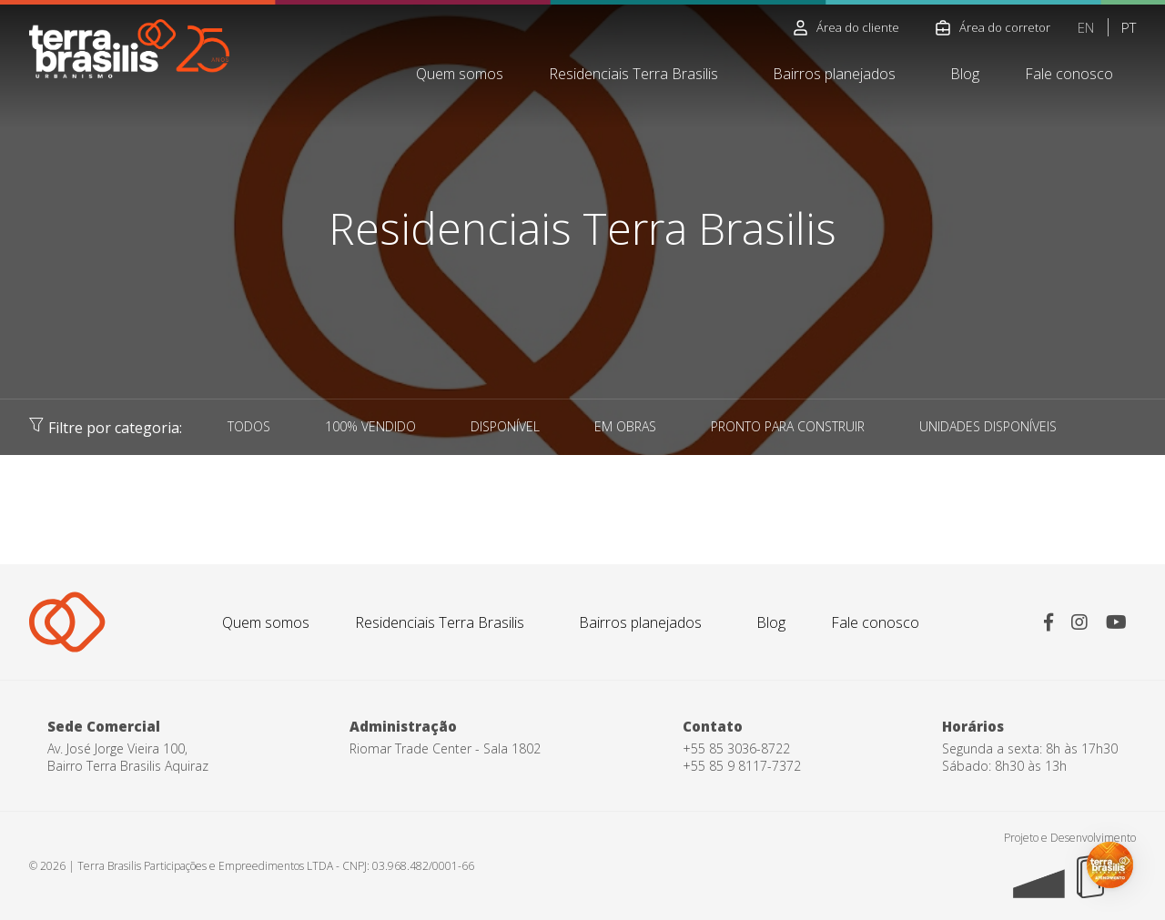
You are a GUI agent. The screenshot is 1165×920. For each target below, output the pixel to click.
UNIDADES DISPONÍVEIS (988, 426)
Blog (964, 74)
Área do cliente (846, 27)
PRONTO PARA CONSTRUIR (788, 426)
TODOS (249, 426)
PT (1128, 27)
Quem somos (459, 74)
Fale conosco (1069, 74)
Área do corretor (993, 27)
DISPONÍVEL (505, 426)
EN (1086, 27)
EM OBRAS (625, 426)
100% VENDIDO (370, 426)
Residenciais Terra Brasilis (633, 74)
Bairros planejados (834, 74)
